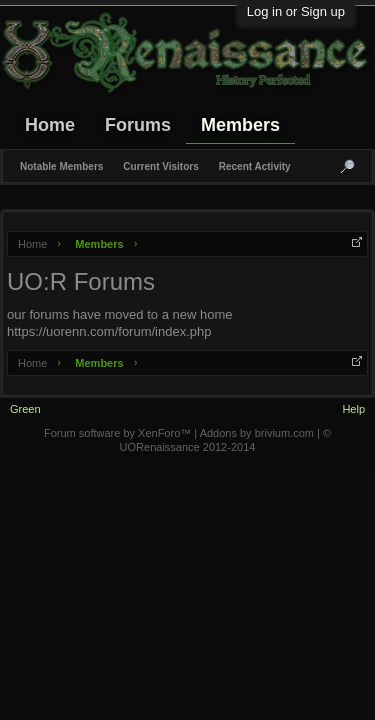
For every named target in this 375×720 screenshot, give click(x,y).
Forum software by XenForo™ (119, 433)
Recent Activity (255, 166)
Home (50, 125)
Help (353, 409)
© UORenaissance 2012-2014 (225, 440)
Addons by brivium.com (257, 433)
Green (25, 409)
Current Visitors (160, 166)
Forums (138, 125)
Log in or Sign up (296, 11)
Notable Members (61, 166)
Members (240, 125)
